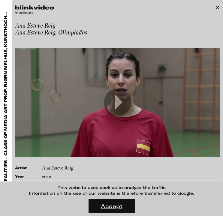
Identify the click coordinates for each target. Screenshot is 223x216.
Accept (111, 206)
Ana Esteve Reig (57, 168)
